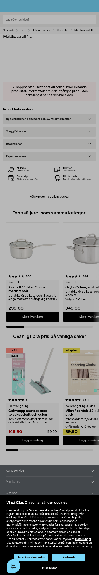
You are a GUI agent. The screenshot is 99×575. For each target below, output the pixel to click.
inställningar (83, 539)
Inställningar (49, 568)
